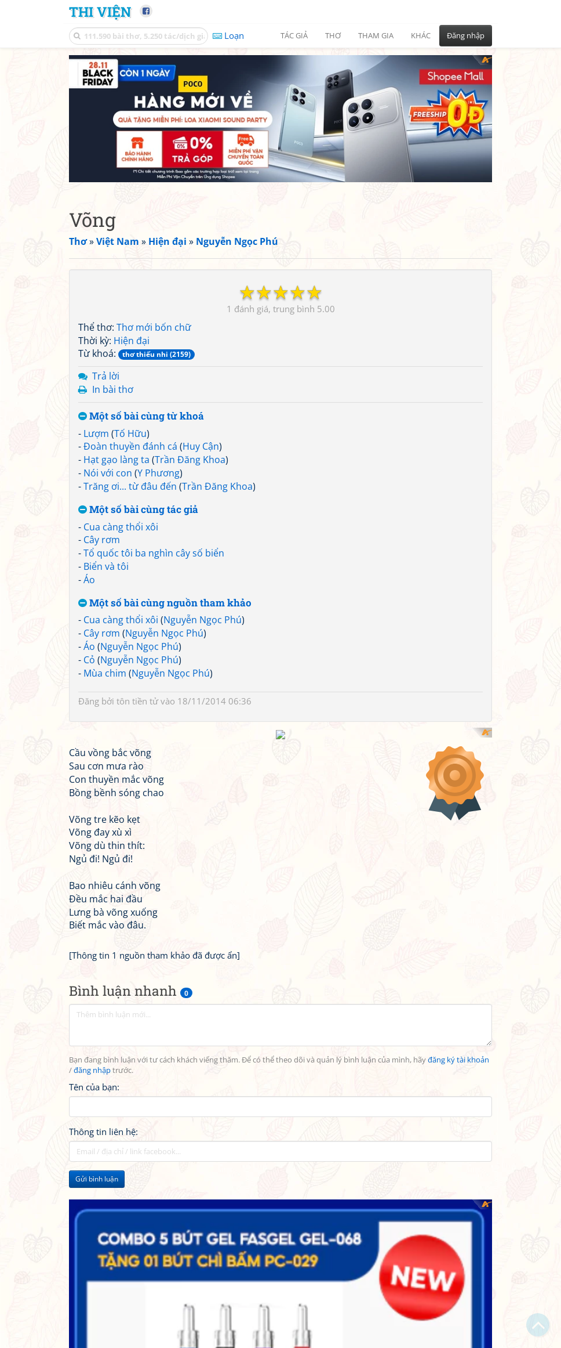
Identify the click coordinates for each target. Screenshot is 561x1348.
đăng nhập (92, 1255)
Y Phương (158, 508)
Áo (89, 615)
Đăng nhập (466, 35)
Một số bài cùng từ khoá (141, 451)
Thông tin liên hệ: (103, 1316)
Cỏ (89, 695)
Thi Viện (100, 11)
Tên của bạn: (94, 1271)
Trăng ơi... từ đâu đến (130, 521)
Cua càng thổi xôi (120, 562)
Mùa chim (104, 708)
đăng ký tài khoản (458, 1244)
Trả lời (105, 411)
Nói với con (107, 508)
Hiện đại (132, 376)
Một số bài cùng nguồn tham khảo (165, 638)
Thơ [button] (333, 35)
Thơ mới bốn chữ (153, 362)
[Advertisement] (280, 136)
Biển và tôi (106, 601)
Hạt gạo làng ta (116, 495)
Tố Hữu (130, 468)
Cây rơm (101, 575)
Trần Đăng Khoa (190, 495)
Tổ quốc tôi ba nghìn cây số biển (153, 588)
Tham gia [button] (376, 35)
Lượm (96, 468)
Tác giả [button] (294, 35)
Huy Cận (201, 481)
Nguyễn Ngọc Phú (202, 655)
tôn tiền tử (137, 736)
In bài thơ (112, 424)
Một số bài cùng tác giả (138, 545)
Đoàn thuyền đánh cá (130, 481)
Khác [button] (421, 35)
